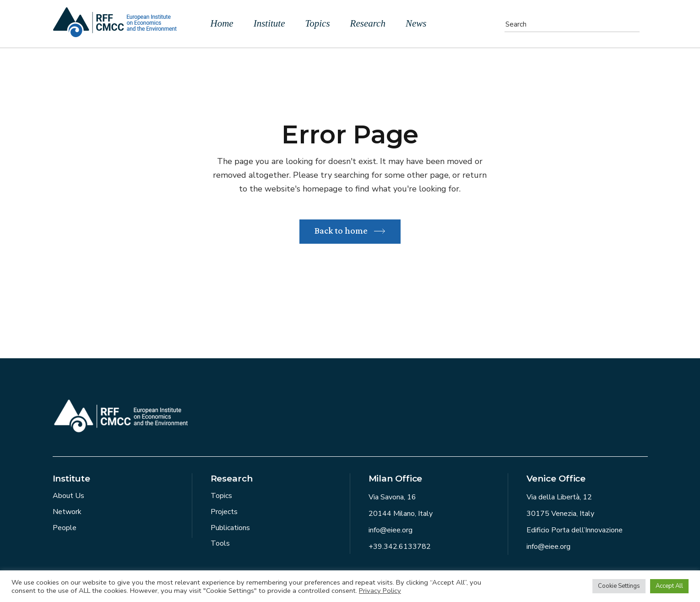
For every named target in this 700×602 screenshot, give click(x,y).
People (64, 528)
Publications (230, 528)
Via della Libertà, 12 (559, 497)
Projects (224, 512)
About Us (68, 496)
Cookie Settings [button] (619, 586)
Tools (220, 543)
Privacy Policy (380, 590)
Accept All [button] (669, 586)
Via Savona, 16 (392, 497)
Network (67, 512)
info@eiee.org (390, 530)
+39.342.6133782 (400, 547)
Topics (221, 496)
